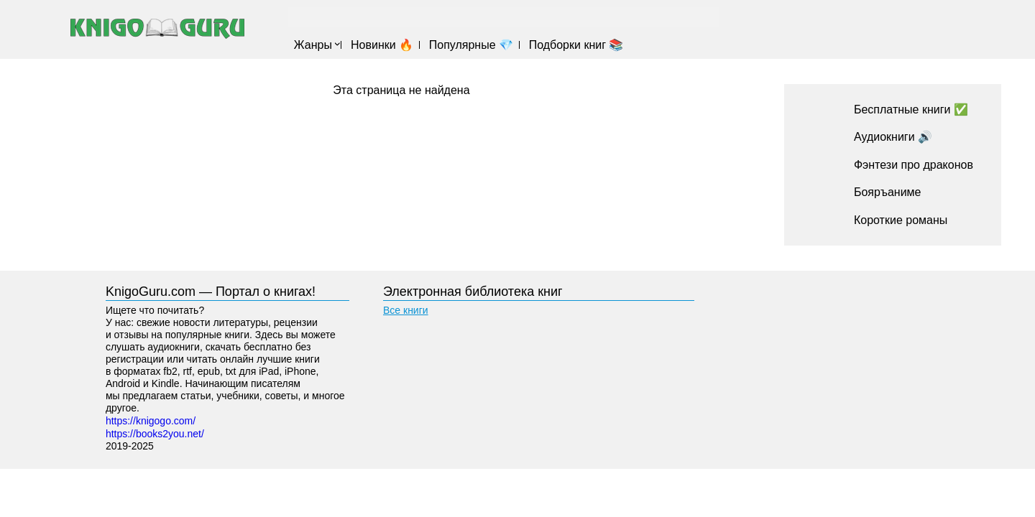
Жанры (313, 45)
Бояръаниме (887, 192)
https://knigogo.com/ (151, 421)
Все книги (405, 310)
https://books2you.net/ (155, 433)
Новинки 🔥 (382, 45)
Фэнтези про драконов (913, 165)
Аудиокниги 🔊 (893, 137)
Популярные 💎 (471, 45)
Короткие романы (900, 220)
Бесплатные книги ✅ (911, 109)
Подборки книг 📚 (576, 45)
